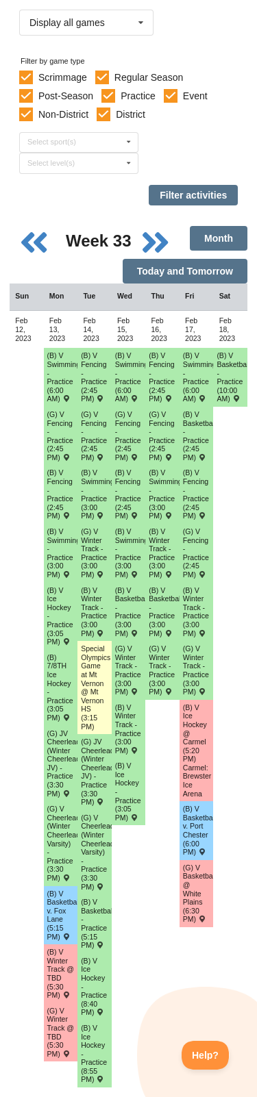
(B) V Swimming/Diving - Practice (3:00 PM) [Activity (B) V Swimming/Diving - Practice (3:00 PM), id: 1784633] (62, 553)
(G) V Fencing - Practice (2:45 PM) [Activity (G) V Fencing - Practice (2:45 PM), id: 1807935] (94, 436)
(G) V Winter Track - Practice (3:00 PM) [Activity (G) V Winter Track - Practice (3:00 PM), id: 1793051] (94, 553)
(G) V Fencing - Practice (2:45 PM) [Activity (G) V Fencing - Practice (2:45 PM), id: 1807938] (196, 553)
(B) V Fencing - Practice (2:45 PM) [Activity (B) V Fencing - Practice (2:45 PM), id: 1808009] (94, 377)
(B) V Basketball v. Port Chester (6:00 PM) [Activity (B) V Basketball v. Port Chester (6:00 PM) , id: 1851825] (198, 830)
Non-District (63, 114)
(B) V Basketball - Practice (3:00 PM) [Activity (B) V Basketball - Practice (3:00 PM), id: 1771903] (164, 612)
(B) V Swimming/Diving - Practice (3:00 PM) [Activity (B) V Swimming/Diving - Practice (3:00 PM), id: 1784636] (164, 494)
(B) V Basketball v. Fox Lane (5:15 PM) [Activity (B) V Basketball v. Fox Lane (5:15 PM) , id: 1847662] (62, 915)
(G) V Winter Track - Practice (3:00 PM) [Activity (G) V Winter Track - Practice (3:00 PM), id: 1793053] (162, 670)
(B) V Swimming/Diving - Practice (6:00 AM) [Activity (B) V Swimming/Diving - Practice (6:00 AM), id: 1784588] (198, 377)
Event (195, 95)
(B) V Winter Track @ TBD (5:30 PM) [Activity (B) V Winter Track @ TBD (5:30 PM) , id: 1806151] (60, 973)
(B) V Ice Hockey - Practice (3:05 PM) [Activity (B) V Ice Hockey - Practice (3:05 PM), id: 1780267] (128, 791)
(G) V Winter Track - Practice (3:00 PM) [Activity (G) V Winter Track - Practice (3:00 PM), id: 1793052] (128, 670)
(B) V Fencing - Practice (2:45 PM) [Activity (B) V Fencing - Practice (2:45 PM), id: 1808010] (128, 494)
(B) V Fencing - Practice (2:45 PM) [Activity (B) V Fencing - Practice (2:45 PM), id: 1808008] (60, 494)
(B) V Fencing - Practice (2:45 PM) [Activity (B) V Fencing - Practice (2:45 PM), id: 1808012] (196, 494)
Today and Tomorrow (185, 271)
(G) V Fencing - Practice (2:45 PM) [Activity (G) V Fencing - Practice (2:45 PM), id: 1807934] (60, 436)
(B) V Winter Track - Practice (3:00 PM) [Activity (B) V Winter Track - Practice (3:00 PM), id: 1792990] (128, 729)
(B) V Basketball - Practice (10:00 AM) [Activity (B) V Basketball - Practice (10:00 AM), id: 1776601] (232, 377)
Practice (138, 95)
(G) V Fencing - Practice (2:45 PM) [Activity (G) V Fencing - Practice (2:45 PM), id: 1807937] (162, 436)
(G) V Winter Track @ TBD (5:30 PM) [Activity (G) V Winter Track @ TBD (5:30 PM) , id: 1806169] (60, 1032)
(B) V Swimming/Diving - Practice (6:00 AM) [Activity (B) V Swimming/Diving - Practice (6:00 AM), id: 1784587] (130, 377)
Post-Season (65, 95)
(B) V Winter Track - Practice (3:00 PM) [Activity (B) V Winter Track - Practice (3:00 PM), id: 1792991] (162, 553)
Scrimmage (62, 77)
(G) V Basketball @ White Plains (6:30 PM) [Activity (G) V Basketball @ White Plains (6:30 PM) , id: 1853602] (198, 893)
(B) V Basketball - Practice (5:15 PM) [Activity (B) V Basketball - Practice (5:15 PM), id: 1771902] (96, 923)
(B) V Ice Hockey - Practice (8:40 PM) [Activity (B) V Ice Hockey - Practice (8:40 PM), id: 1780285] (94, 987)
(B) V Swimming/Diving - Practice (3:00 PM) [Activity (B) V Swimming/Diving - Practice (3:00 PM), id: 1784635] (130, 553)
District (130, 114)
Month (218, 238)
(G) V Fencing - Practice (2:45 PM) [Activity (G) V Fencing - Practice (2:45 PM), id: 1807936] (128, 436)
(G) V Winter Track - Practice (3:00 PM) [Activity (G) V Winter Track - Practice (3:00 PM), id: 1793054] (196, 670)
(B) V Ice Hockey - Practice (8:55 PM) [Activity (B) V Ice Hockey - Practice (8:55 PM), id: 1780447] (94, 1054)
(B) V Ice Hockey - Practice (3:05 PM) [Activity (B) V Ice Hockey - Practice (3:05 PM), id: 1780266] (60, 616)
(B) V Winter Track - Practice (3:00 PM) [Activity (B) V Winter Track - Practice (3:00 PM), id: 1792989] (94, 612)
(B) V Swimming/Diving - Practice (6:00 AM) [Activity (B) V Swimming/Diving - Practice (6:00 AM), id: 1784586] (62, 377)
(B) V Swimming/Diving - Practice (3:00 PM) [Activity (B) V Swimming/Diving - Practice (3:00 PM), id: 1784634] (96, 494)
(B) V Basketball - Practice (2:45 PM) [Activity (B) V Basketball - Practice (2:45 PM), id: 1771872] (198, 436)
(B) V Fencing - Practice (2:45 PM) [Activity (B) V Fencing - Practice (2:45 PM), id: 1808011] (162, 377)
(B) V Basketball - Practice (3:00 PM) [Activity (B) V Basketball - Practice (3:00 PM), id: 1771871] (130, 612)
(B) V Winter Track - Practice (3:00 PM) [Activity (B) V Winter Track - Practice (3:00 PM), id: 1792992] (196, 612)
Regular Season (148, 77)
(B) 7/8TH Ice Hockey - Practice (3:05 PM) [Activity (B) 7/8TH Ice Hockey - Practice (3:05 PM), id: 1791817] (60, 687)
